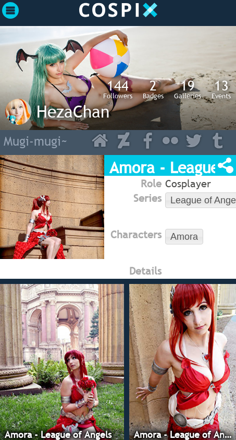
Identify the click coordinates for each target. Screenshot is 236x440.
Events (221, 89)
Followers (117, 89)
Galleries (187, 89)
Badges (153, 89)
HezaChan (72, 111)
